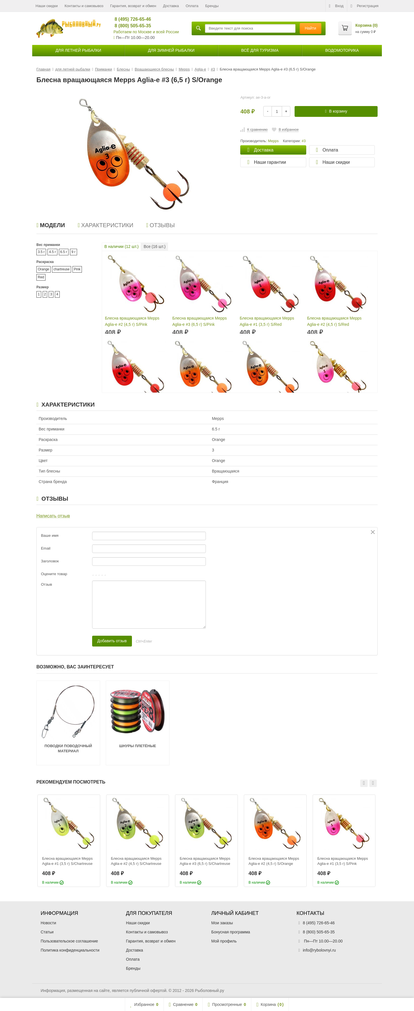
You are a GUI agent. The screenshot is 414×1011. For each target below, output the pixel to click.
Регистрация (364, 6)
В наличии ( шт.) (121, 246)
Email (45, 548)
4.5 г (52, 252)
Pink (77, 269)
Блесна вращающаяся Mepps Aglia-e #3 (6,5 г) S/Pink (199, 321)
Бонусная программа (230, 932)
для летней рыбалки (78, 50)
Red (41, 277)
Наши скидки (47, 6)
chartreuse (61, 269)
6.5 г (63, 252)
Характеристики (105, 225)
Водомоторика (342, 50)
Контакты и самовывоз (84, 6)
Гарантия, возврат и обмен (133, 6)
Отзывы (160, 225)
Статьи (47, 932)
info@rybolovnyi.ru (319, 950)
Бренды (212, 6)
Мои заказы (222, 923)
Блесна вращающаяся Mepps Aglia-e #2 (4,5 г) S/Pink (132, 321)
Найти (310, 28)
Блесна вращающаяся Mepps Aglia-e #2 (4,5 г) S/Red (334, 321)
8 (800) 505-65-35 (130, 25)
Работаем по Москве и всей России (146, 32)
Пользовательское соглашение (69, 941)
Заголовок (50, 561)
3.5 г (41, 252)
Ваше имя (50, 535)
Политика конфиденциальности (70, 950)
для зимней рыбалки (171, 50)
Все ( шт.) (154, 246)
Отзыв (46, 584)
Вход (336, 6)
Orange (43, 269)
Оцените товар (54, 574)
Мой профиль (224, 941)
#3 (304, 141)
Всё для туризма (259, 50)
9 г (73, 252)
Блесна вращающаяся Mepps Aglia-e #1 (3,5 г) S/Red (267, 321)
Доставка (171, 6)
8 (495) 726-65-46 (130, 19)
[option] (68, 841)
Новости (48, 923)
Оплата (192, 6)
